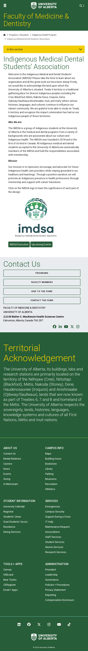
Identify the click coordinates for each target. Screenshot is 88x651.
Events (7, 473)
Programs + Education (19, 35)
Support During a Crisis (58, 516)
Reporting (50, 594)
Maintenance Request (57, 526)
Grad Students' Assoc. (15, 521)
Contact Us (9, 453)
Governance (52, 579)
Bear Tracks (10, 579)
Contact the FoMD (41, 300)
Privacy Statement (55, 589)
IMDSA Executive (19, 244)
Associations (52, 531)
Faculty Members (42, 282)
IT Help (49, 521)
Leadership (51, 574)
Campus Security (54, 511)
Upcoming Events (41, 244)
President (50, 569)
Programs (42, 273)
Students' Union (12, 516)
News (6, 468)
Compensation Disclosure (59, 599)
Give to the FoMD (41, 291)
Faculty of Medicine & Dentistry (36, 20)
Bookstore (51, 463)
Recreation (51, 484)
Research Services (55, 552)
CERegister (9, 584)
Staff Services (53, 536)
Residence (9, 526)
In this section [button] (15, 49)
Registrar (8, 511)
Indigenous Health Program (44, 35)
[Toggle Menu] (5, 5)
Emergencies (52, 506)
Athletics (50, 489)
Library (49, 468)
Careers (7, 463)
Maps (48, 453)
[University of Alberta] (44, 5)
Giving (6, 478)
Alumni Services (54, 547)
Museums (51, 478)
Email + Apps (10, 589)
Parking (49, 473)
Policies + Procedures (57, 584)
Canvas (7, 569)
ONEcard (8, 574)
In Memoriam (10, 484)
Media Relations (12, 458)
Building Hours (53, 458)
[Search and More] (81, 6)
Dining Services (12, 531)
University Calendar (14, 506)
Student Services (54, 542)
